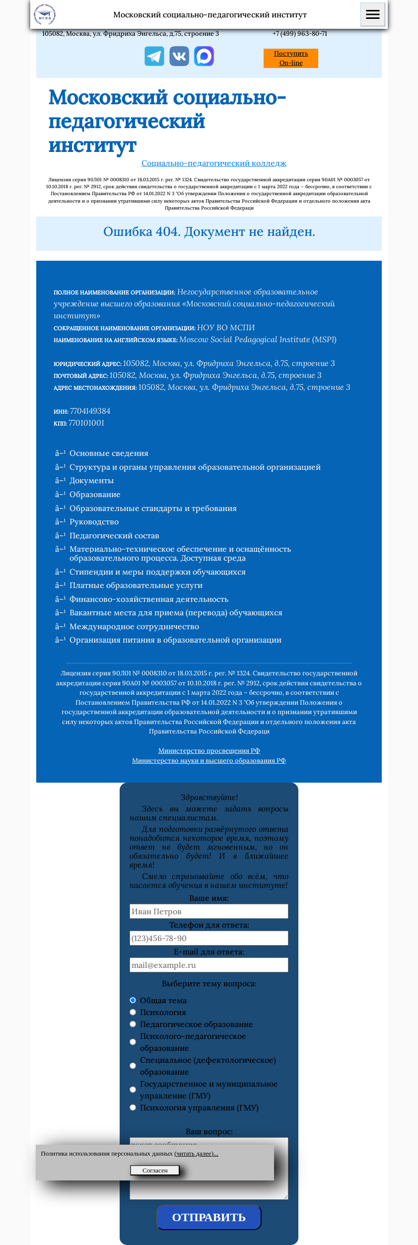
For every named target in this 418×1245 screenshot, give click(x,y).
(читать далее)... (196, 1153)
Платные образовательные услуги (136, 585)
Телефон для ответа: (209, 925)
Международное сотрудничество (134, 626)
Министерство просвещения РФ (209, 750)
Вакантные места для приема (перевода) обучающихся (176, 612)
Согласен (155, 1170)
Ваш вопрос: (209, 1131)
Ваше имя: (209, 898)
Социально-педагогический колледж (213, 163)
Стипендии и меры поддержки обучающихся (158, 572)
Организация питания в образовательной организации (175, 640)
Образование (95, 494)
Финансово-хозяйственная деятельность (149, 599)
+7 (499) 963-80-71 (300, 33)
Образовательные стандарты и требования (153, 508)
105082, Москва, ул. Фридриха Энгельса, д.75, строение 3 (130, 33)
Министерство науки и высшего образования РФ (209, 760)
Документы (92, 480)
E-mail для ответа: (209, 951)
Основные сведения (109, 453)
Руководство (94, 521)
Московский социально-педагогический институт (210, 14)
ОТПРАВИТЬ (209, 1217)
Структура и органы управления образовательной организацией (195, 467)
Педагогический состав (114, 535)
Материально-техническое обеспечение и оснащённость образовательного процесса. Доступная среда (180, 553)
